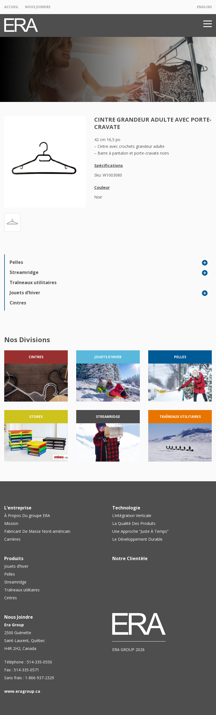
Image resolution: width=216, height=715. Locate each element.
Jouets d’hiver (25, 292)
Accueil (11, 7)
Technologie (126, 508)
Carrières (12, 539)
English (204, 7)
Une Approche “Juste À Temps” (140, 531)
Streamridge (24, 272)
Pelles (16, 262)
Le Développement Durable (137, 539)
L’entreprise (18, 508)
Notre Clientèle (130, 558)
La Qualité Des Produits (134, 523)
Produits (13, 558)
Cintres (18, 303)
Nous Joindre (38, 7)
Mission (11, 523)
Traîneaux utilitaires (33, 282)
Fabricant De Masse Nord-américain (37, 531)
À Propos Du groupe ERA (27, 515)
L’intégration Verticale (131, 515)
